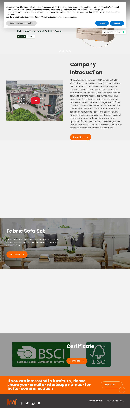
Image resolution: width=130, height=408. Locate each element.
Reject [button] (102, 23)
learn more (15, 254)
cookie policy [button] (98, 10)
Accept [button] (117, 23)
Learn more (78, 137)
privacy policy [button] (71, 7)
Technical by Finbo (115, 401)
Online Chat (109, 384)
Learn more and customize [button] (21, 23)
